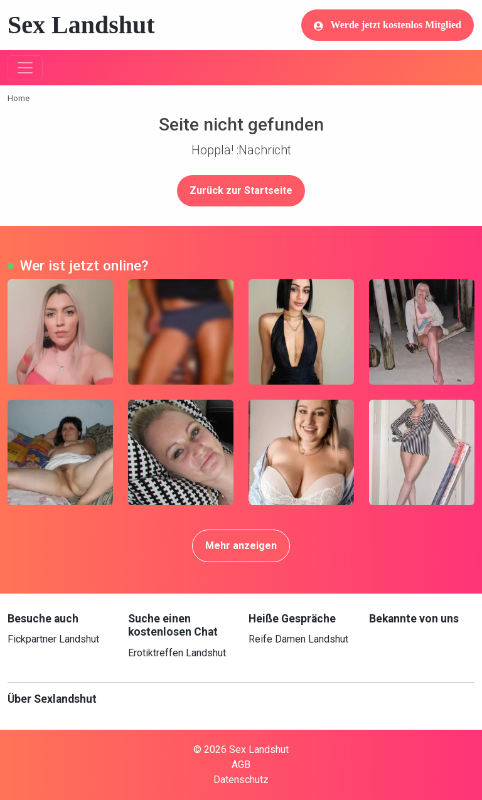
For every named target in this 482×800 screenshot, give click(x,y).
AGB (241, 765)
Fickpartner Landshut (53, 639)
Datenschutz (241, 780)
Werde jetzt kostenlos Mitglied (387, 25)
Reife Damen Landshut (298, 639)
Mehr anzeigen (241, 546)
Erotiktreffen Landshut (177, 653)
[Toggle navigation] (25, 67)
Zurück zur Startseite (241, 190)
